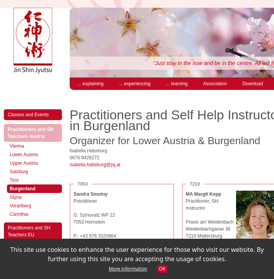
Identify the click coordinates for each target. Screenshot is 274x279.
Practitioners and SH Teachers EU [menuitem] (29, 231)
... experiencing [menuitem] (134, 83)
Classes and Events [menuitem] (28, 114)
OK (162, 268)
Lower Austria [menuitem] (24, 154)
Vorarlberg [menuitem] (20, 205)
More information (128, 268)
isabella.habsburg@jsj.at (95, 164)
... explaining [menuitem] (90, 83)
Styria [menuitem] (16, 197)
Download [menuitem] (252, 83)
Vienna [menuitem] (17, 146)
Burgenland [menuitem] (30, 188)
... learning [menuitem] (177, 83)
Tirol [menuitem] (14, 180)
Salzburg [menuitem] (19, 171)
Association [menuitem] (215, 83)
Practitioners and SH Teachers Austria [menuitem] (34, 133)
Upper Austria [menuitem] (24, 163)
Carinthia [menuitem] (19, 214)
